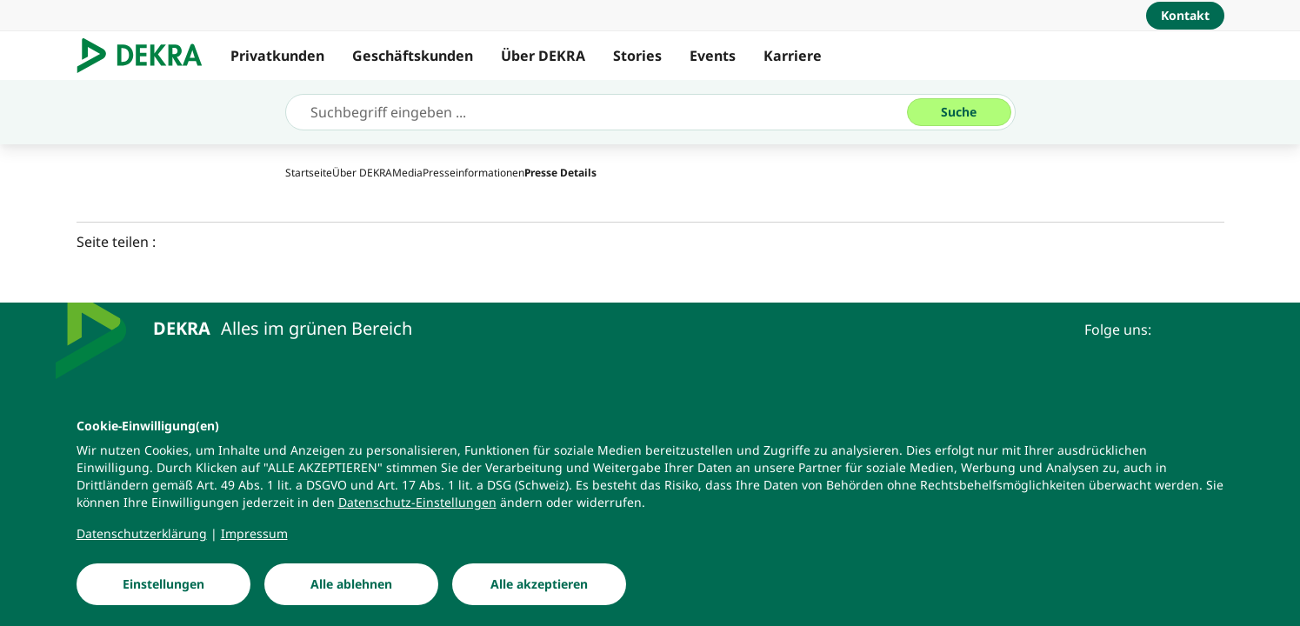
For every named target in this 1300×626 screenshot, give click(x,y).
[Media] (407, 172)
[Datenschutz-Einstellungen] (417, 513)
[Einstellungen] (163, 595)
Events (713, 55)
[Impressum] (254, 544)
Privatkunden (277, 55)
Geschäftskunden (412, 55)
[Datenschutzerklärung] (142, 544)
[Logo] (147, 55)
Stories (637, 55)
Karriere (792, 55)
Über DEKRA (543, 55)
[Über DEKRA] (362, 172)
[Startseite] (308, 172)
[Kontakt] (1185, 16)
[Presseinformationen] (473, 172)
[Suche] (959, 112)
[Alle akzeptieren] (539, 595)
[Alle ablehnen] (351, 595)
